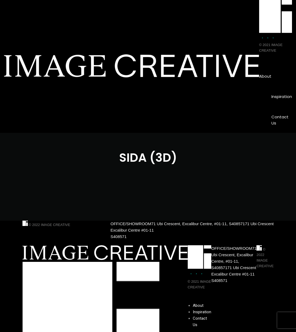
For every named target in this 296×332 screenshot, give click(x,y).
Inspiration (281, 96)
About (265, 76)
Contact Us (280, 120)
